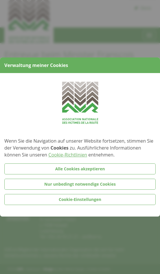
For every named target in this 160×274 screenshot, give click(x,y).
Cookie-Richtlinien (67, 155)
